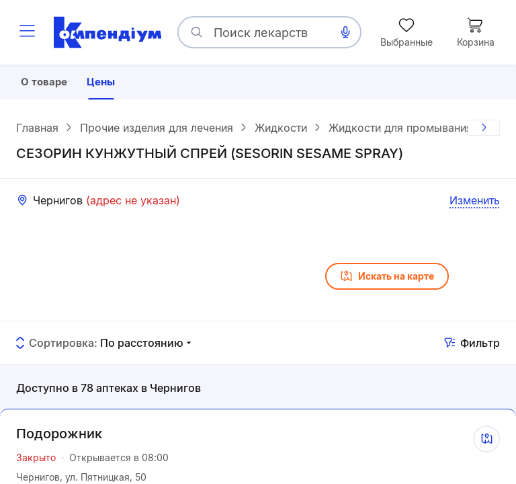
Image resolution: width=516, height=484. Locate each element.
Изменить (474, 202)
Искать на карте (387, 278)
